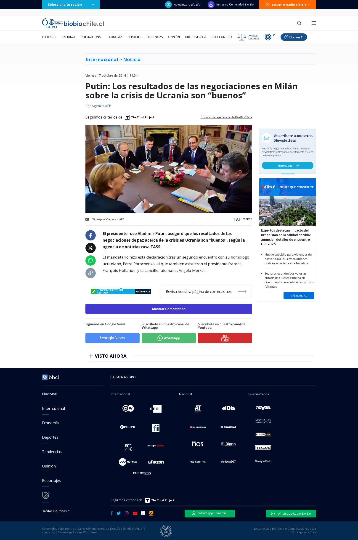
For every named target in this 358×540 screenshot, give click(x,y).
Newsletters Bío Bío (182, 4)
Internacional (91, 37)
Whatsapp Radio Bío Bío (291, 513)
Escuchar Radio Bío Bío (287, 5)
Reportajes (51, 480)
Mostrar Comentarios (169, 309)
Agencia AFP (101, 106)
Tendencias (154, 37)
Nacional (68, 37)
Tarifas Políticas (54, 511)
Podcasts (49, 37)
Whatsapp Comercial (209, 513)
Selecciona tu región (71, 4)
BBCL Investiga (195, 37)
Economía (115, 37)
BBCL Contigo (222, 37)
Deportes (134, 37)
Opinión (174, 37)
